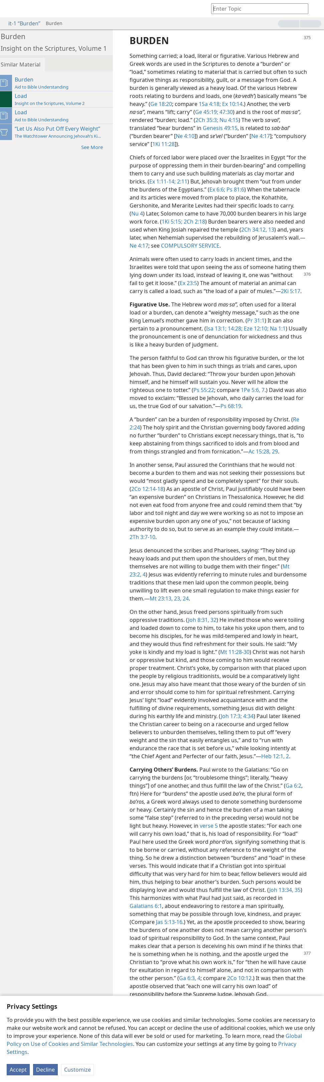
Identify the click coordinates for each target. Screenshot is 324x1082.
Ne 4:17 (264, 136)
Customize (77, 1069)
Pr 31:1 (260, 328)
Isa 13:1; (220, 336)
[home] (10, 8)
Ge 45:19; (233, 112)
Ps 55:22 (217, 398)
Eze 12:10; (260, 336)
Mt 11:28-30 (271, 668)
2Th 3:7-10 (198, 553)
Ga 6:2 (297, 809)
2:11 (216, 181)
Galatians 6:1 (156, 930)
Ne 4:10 (189, 136)
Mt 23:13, (208, 614)
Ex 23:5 (215, 283)
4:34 (162, 740)
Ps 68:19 (266, 414)
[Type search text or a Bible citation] (256, 8)
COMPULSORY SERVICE (247, 245)
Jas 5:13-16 (173, 946)
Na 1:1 (281, 336)
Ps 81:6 (269, 189)
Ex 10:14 (264, 104)
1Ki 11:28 (200, 144)
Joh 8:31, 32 (206, 636)
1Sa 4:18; (242, 104)
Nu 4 (163, 213)
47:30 (252, 112)
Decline (45, 1069)
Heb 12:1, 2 (153, 780)
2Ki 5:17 (167, 299)
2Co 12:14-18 (167, 505)
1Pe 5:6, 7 (266, 398)
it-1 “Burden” (21, 23)
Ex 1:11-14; (197, 181)
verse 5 (213, 849)
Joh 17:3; (146, 740)
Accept (18, 1069)
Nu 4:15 (254, 120)
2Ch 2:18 (226, 221)
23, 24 (228, 614)
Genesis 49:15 (224, 128)
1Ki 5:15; (205, 221)
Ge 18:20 (193, 104)
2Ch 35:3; (232, 120)
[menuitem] (10, 8)
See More (99, 146)
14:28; (238, 336)
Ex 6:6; (252, 189)
